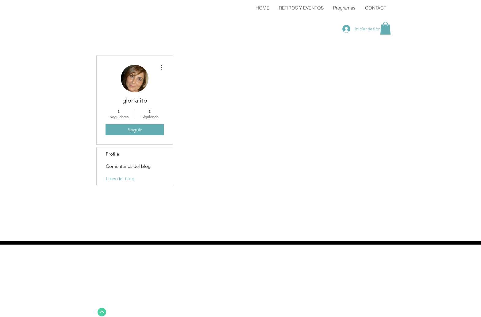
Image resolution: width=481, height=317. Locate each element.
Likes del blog (120, 178)
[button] (385, 28)
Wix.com (373, 313)
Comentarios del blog (128, 166)
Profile (112, 154)
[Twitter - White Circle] (263, 312)
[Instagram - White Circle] (274, 312)
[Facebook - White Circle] (252, 312)
